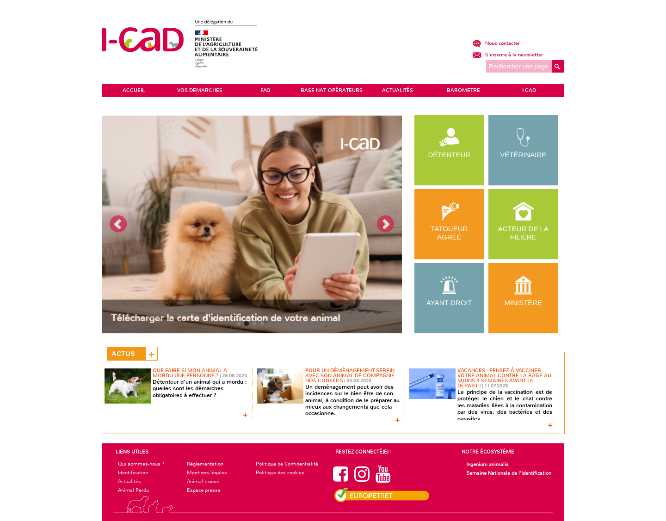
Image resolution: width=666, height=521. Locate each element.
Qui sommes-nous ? (141, 463)
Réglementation (205, 463)
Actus (123, 353)
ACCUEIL (134, 90)
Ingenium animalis (487, 464)
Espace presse (204, 490)
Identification (133, 472)
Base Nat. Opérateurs (332, 90)
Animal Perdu (133, 490)
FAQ (265, 90)
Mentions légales (207, 472)
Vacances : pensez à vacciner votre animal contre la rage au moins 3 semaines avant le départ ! (504, 378)
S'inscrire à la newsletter (507, 54)
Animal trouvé (203, 481)
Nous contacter (496, 43)
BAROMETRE (463, 90)
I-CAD (529, 90)
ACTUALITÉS (397, 90)
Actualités (129, 481)
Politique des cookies (280, 472)
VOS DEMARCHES (199, 90)
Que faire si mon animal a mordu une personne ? (190, 373)
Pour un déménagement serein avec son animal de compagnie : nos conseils (351, 375)
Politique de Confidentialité (287, 463)
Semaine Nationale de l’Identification (508, 473)
